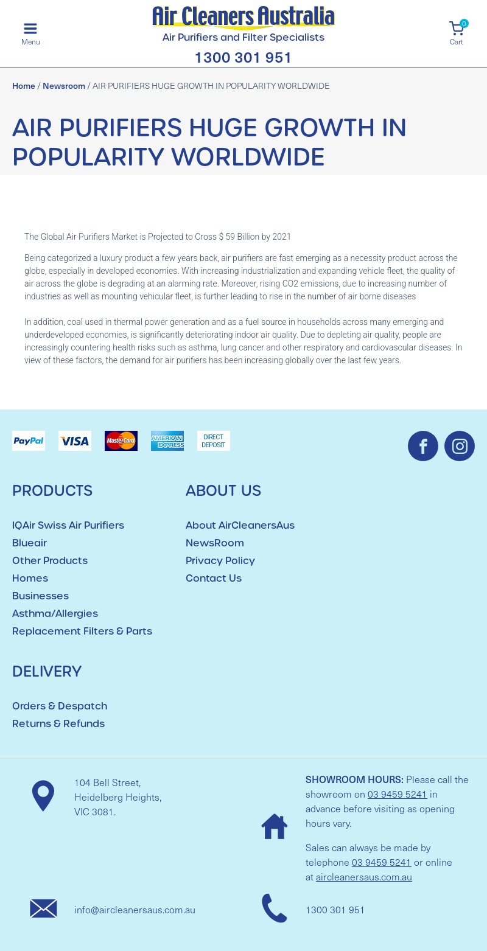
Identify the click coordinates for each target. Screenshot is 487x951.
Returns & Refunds (58, 723)
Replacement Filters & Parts (82, 631)
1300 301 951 (243, 56)
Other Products (50, 560)
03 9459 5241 (397, 793)
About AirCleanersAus (240, 525)
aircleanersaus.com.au (364, 876)
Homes (30, 578)
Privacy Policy (220, 560)
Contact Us (214, 578)
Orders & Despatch (59, 706)
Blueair (29, 543)
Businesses (40, 596)
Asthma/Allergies (55, 613)
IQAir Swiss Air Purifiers (68, 525)
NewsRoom (215, 543)
